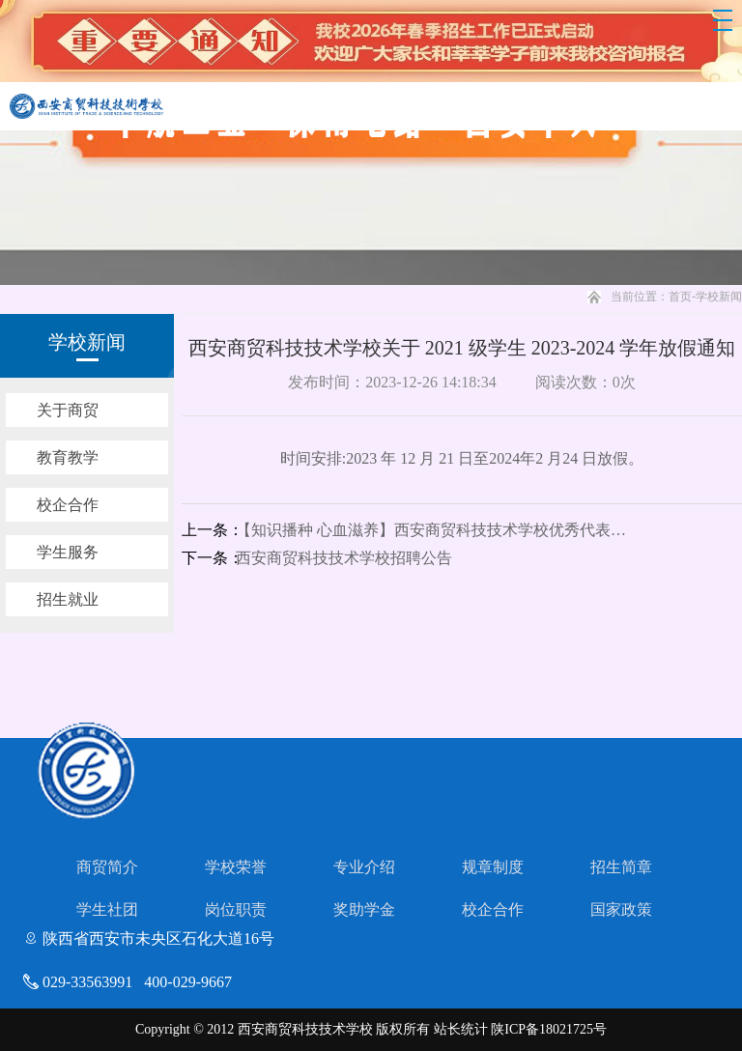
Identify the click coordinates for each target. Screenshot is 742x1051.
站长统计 (461, 1029)
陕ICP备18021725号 (549, 1029)
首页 (680, 296)
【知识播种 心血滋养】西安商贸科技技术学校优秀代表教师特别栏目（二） (438, 530)
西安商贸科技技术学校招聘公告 (344, 558)
